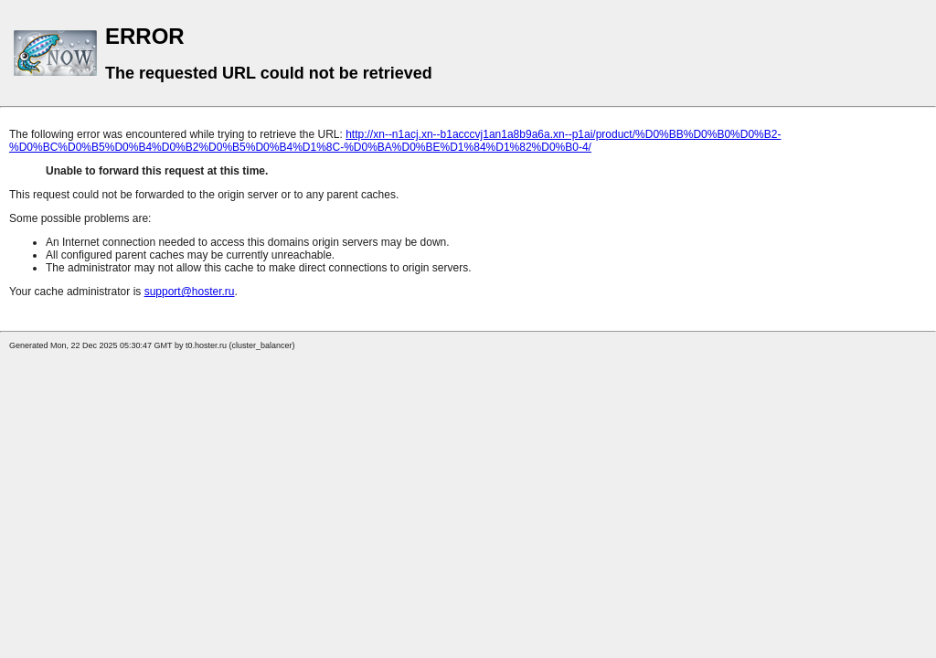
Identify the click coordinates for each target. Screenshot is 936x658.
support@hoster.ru (189, 291)
